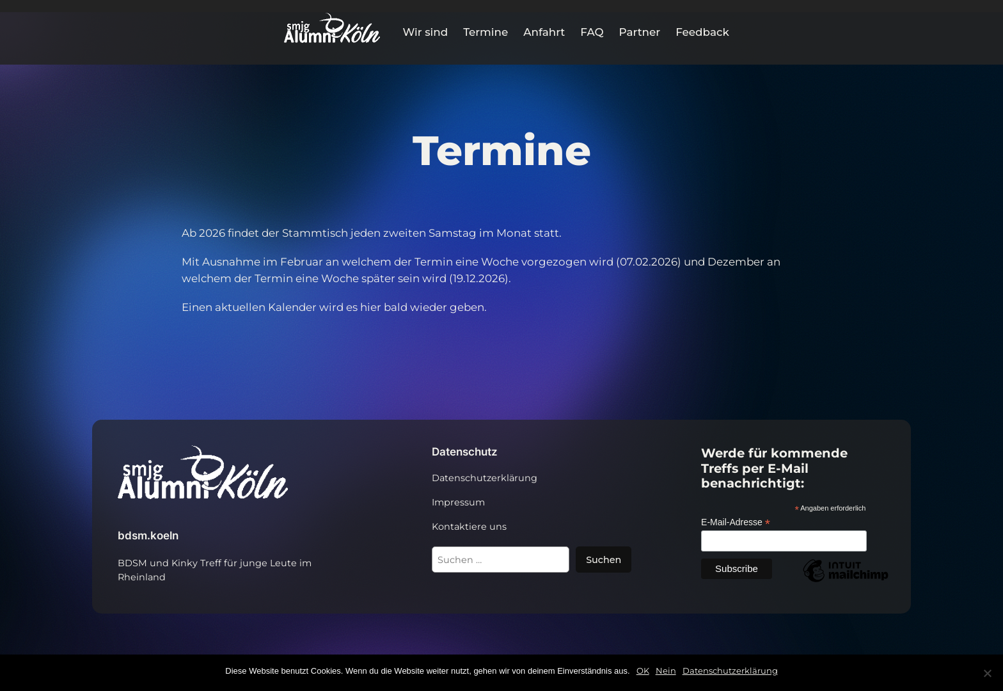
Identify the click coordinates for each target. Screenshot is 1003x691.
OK (642, 670)
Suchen (603, 560)
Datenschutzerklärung (730, 670)
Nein (666, 670)
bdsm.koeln (148, 535)
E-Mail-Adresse (735, 522)
